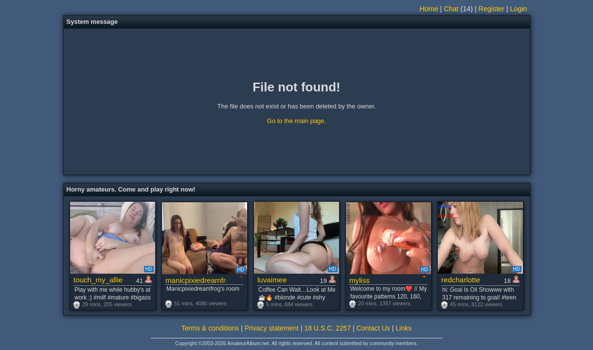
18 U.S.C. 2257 (327, 328)
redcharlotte (460, 280)
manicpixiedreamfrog (195, 280)
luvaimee (272, 280)
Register (491, 9)
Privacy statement (272, 328)
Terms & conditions (210, 328)
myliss (359, 280)
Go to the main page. (296, 120)
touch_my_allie (98, 280)
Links (403, 328)
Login (518, 9)
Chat (451, 9)
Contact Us (373, 328)
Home (429, 9)
